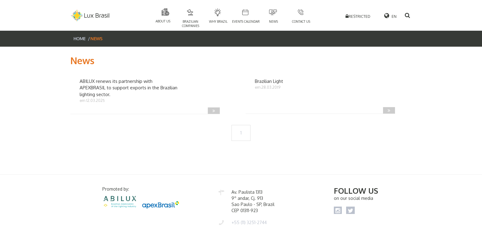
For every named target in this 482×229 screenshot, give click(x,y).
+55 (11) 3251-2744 (249, 222)
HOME (79, 38)
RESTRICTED (359, 16)
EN (390, 15)
